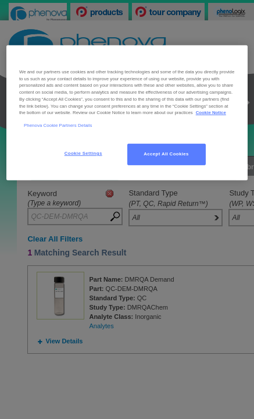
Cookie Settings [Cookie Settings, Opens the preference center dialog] (83, 153)
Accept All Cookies (166, 154)
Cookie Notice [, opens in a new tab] (211, 112)
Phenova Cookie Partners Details (58, 125)
